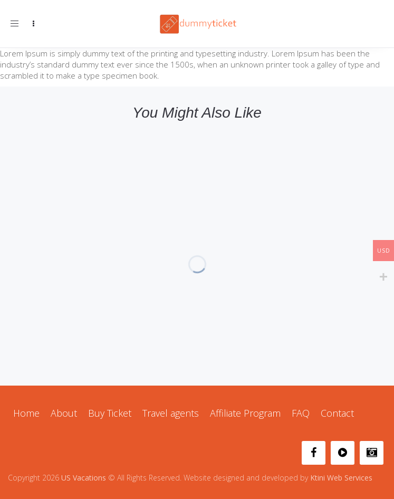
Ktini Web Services (341, 478)
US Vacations (83, 478)
